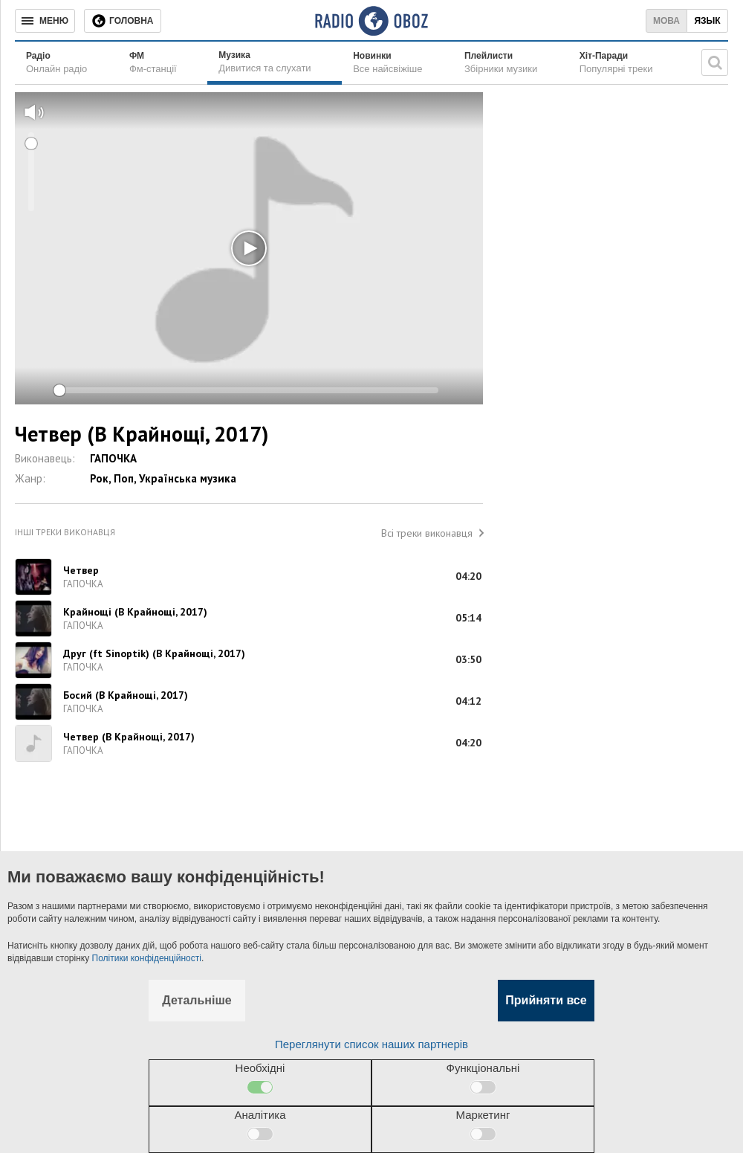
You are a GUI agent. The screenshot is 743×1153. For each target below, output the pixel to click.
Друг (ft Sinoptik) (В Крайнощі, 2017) (154, 653)
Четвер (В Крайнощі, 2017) (129, 736)
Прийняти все (545, 1000)
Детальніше (196, 1000)
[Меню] (45, 21)
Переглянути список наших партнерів (371, 1044)
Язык (707, 21)
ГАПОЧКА (113, 458)
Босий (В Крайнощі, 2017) (125, 695)
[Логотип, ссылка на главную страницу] (371, 21)
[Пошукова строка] (714, 62)
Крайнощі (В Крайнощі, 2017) (135, 612)
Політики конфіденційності (146, 958)
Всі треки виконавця (427, 533)
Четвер (81, 570)
